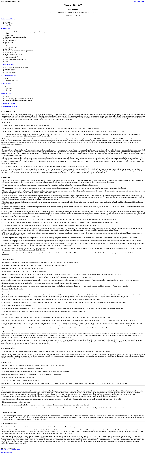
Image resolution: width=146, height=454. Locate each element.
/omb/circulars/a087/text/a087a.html (10, 449)
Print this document (139, 1)
